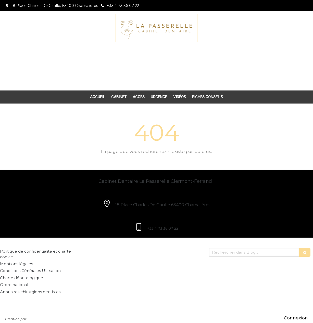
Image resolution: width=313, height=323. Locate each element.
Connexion (296, 317)
